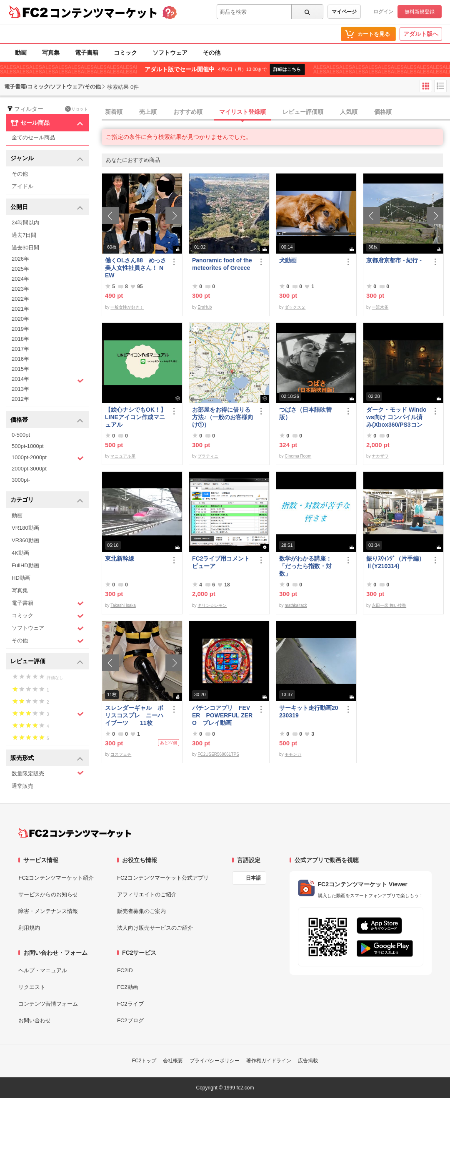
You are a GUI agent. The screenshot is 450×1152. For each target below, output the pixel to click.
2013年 (20, 389)
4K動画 (20, 553)
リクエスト (31, 987)
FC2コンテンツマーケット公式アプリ (163, 878)
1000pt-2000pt (48, 458)
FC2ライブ (130, 1004)
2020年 (20, 319)
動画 (21, 52)
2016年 (20, 359)
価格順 (383, 111)
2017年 (20, 349)
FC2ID (125, 970)
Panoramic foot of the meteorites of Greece (222, 264)
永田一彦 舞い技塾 (389, 605)
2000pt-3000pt (29, 468)
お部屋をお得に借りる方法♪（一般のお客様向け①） (222, 417)
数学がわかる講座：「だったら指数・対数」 (305, 566)
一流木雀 (380, 307)
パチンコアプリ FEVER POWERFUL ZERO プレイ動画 (222, 715)
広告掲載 (308, 1061)
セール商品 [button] (46, 123)
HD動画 (21, 578)
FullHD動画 (25, 565)
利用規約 (29, 928)
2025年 (20, 269)
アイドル (22, 186)
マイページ (344, 12)
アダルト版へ (420, 33)
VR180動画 (25, 528)
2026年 (20, 259)
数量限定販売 (48, 773)
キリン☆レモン (212, 605)
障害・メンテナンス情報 (48, 911)
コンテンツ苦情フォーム (48, 1004)
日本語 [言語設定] (253, 878)
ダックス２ (295, 307)
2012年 (20, 399)
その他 (211, 52)
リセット (76, 109)
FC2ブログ (130, 1020)
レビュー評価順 (302, 111)
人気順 (349, 111)
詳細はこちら (287, 69)
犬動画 (288, 260)
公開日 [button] (46, 207)
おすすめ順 (187, 111)
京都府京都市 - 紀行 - (394, 260)
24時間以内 (25, 222)
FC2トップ (144, 1061)
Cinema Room (298, 456)
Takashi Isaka (123, 605)
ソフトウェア (170, 52)
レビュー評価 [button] (46, 662)
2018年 (20, 339)
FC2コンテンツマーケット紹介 (56, 878)
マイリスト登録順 (242, 111)
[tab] (276, 112)
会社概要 (173, 1061)
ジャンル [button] (46, 159)
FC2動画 (127, 987)
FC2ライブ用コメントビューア (221, 562)
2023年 (20, 289)
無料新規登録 (420, 12)
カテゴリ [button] (46, 500)
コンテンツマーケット (104, 12)
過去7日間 (24, 235)
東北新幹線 (119, 558)
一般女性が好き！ (127, 307)
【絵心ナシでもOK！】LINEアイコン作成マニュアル (135, 417)
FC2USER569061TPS (218, 754)
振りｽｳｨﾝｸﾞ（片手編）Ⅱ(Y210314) (395, 562)
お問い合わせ (34, 1020)
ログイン (383, 12)
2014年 (48, 380)
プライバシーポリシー (215, 1061)
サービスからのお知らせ (48, 894)
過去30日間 (25, 247)
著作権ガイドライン (268, 1061)
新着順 (113, 111)
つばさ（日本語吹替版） (305, 413)
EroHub (205, 307)
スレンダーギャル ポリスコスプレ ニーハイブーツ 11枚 (134, 715)
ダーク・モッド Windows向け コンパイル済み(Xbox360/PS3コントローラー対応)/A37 (396, 417)
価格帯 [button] (46, 420)
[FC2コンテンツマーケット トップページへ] (74, 833)
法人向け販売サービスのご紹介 (155, 928)
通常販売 (22, 786)
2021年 (20, 309)
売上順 (148, 111)
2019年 (20, 329)
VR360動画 (25, 540)
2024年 (20, 279)
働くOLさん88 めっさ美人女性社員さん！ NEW (135, 268)
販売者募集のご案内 (141, 911)
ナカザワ (380, 456)
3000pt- (21, 480)
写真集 (51, 52)
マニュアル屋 (122, 456)
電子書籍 (86, 52)
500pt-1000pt (28, 446)
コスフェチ (120, 754)
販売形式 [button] (46, 758)
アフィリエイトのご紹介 (147, 894)
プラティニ (208, 456)
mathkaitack (296, 605)
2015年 (20, 369)
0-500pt (21, 435)
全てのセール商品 (33, 137)
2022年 (20, 299)
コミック (125, 52)
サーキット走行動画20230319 (308, 711)
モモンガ (293, 754)
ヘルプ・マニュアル (42, 970)
